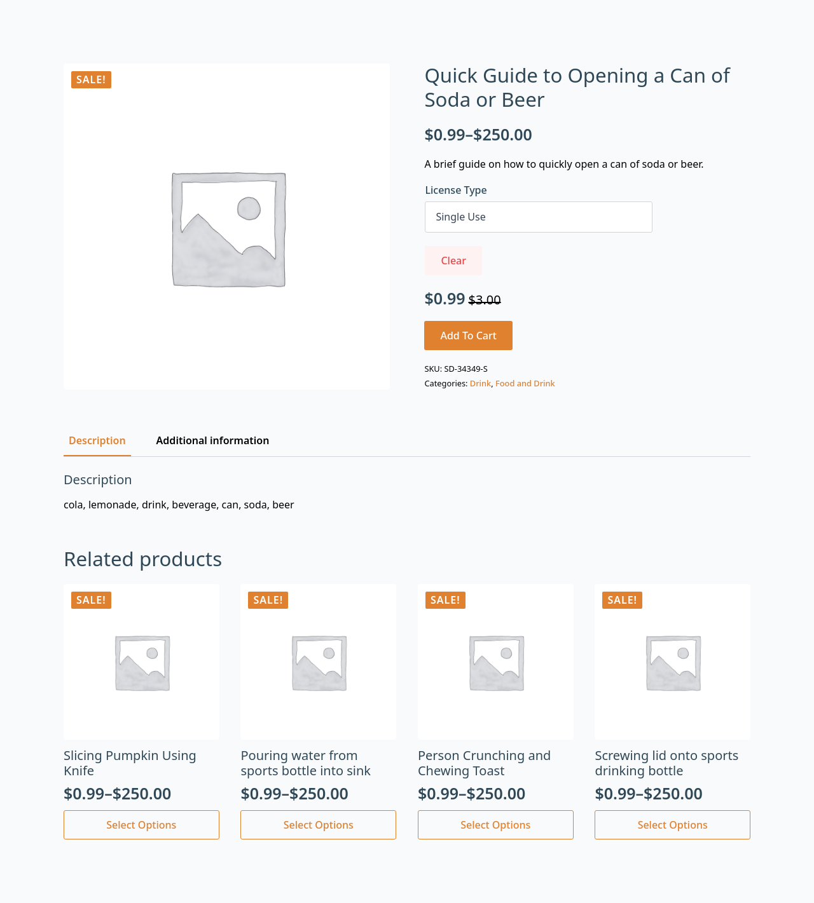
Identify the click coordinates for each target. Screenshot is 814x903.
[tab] (97, 440)
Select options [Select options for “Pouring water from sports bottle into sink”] (319, 825)
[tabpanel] (407, 492)
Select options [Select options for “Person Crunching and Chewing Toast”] (495, 825)
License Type (455, 190)
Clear (453, 261)
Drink (480, 383)
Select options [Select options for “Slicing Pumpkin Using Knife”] (141, 825)
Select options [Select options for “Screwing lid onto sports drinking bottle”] (673, 825)
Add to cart (468, 336)
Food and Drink (525, 383)
